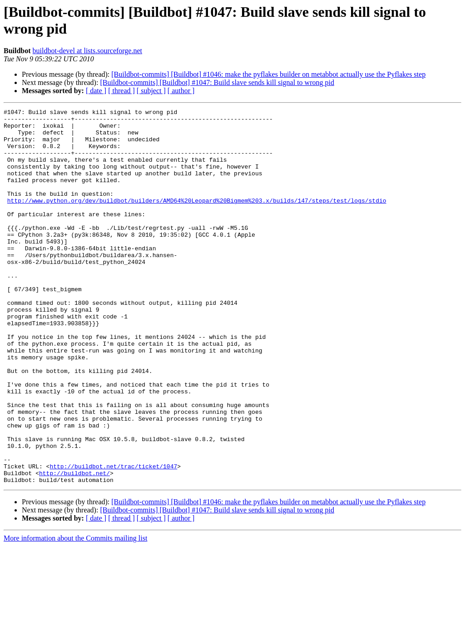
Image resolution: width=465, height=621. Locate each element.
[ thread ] (121, 90)
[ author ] (181, 90)
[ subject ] (151, 90)
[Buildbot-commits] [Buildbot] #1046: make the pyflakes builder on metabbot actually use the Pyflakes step (268, 74)
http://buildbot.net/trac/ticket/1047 (113, 538)
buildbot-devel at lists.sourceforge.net (87, 51)
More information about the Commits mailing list (75, 613)
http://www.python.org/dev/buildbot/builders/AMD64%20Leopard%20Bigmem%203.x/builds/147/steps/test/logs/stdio (196, 219)
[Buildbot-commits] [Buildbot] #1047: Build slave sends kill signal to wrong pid (217, 82)
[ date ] (96, 90)
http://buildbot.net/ (74, 546)
